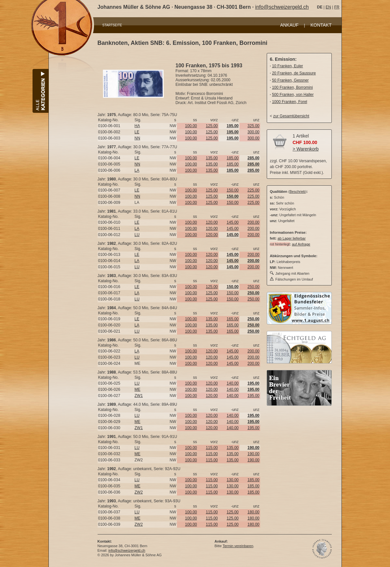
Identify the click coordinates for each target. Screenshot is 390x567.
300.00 (254, 132)
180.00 (254, 512)
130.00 (233, 480)
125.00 (212, 126)
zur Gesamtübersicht (291, 116)
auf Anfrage (301, 244)
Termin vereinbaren (237, 546)
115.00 (212, 447)
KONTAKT (320, 25)
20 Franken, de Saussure (294, 73)
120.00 (212, 222)
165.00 (233, 319)
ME (138, 389)
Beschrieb (297, 191)
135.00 (212, 158)
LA (137, 170)
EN (328, 7)
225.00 (254, 190)
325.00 (254, 126)
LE (137, 132)
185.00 (233, 158)
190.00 (254, 454)
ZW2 (139, 492)
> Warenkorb (306, 149)
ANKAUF (289, 25)
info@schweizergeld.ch (282, 7)
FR (336, 7)
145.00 (233, 222)
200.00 (254, 222)
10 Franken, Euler (287, 66)
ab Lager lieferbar (291, 238)
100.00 (191, 126)
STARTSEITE (112, 25)
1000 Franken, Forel (289, 101)
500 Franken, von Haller (293, 94)
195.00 (254, 395)
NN (137, 138)
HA (137, 126)
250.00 (254, 286)
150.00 (233, 190)
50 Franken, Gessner (290, 80)
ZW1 (139, 395)
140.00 (233, 383)
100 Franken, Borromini (292, 87)
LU (137, 234)
